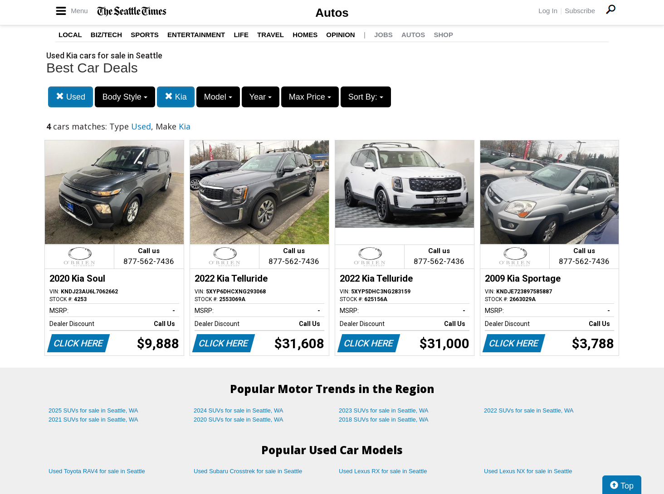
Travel (270, 34)
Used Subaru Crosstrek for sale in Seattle (248, 471)
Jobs (383, 34)
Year (260, 96)
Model (218, 96)
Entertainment (196, 34)
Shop (443, 34)
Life (241, 34)
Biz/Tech (106, 34)
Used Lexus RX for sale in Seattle (383, 471)
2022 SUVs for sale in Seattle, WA (529, 410)
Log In (547, 10)
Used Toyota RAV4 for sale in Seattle (97, 471)
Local (70, 34)
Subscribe (580, 10)
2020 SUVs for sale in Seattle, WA (238, 419)
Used (70, 96)
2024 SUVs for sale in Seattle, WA (238, 410)
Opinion (340, 34)
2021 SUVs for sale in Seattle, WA (93, 419)
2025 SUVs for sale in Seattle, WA (93, 410)
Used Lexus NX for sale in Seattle (528, 471)
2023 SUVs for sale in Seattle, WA (384, 410)
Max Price (310, 96)
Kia (176, 96)
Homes (305, 34)
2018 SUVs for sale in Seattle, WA (384, 419)
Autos (332, 12)
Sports (145, 34)
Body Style (125, 96)
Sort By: (365, 96)
